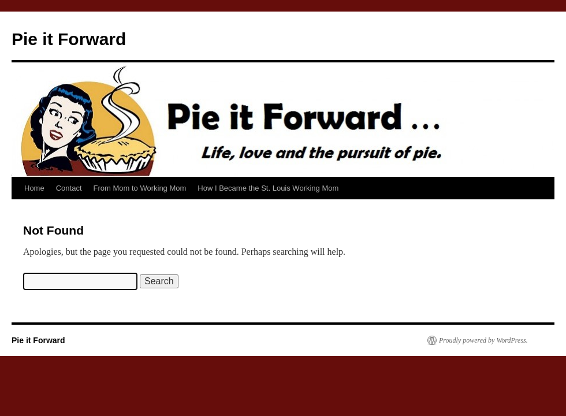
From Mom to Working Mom (140, 188)
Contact (69, 188)
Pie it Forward (69, 39)
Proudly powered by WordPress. (483, 340)
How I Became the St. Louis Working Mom (268, 188)
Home (34, 188)
